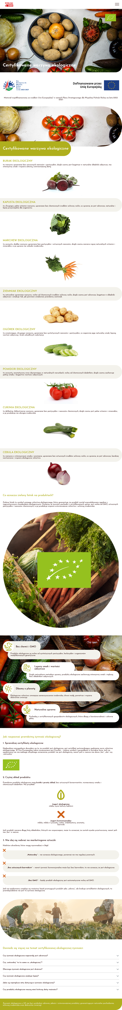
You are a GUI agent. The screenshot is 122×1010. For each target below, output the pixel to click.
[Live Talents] (33, 4)
